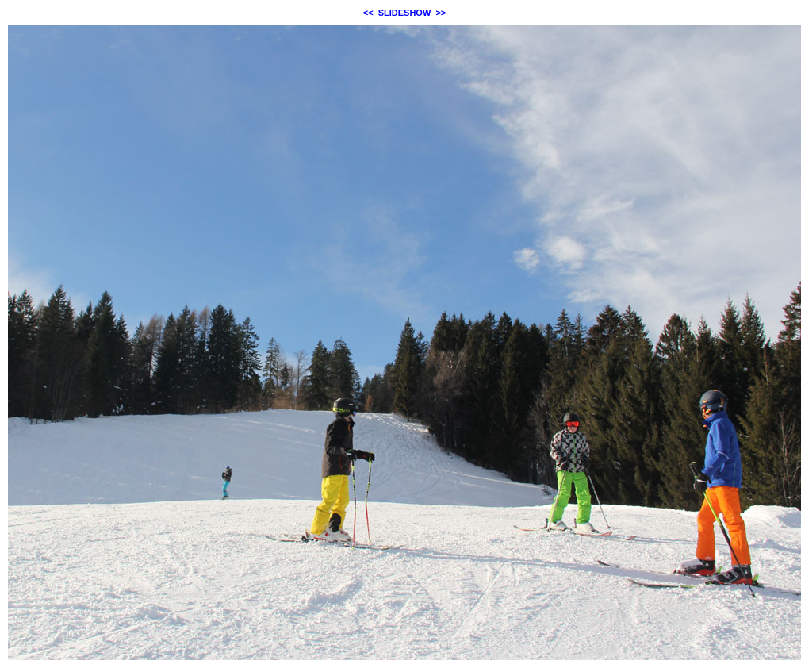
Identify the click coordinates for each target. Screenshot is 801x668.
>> (440, 12)
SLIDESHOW (404, 12)
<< (368, 12)
